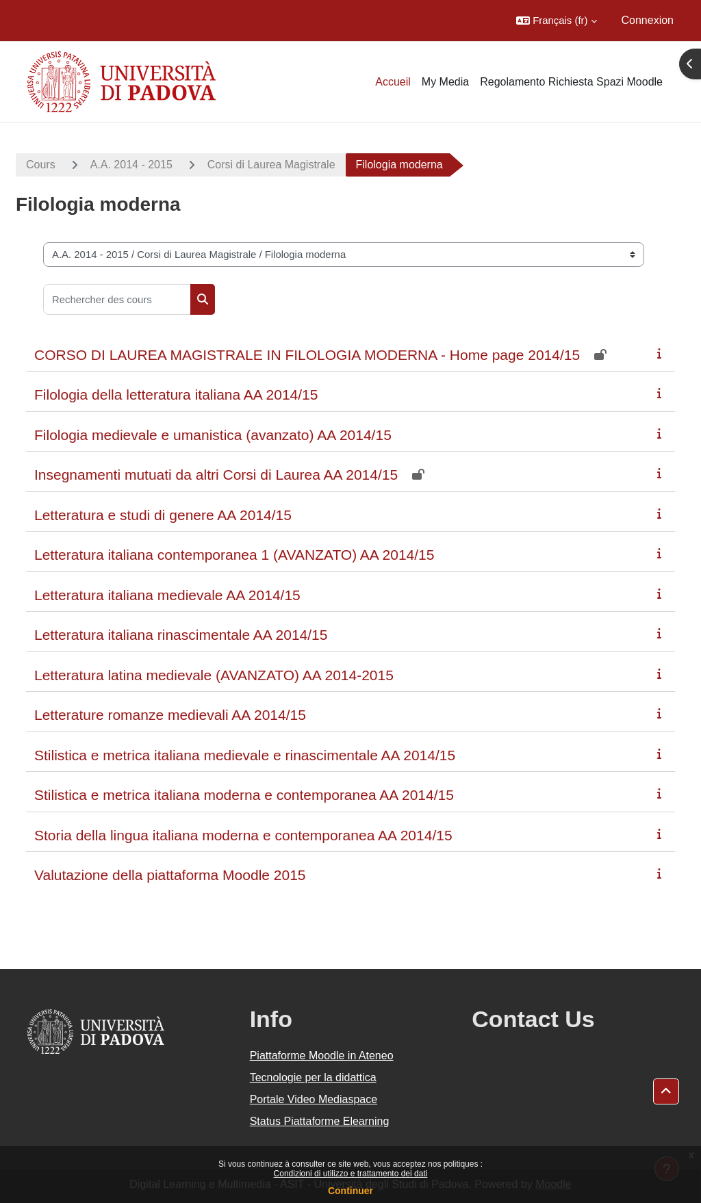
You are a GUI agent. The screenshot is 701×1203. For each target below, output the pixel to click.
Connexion (648, 20)
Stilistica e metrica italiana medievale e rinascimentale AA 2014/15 (244, 755)
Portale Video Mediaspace (314, 1099)
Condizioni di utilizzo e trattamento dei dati (351, 1173)
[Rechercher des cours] (117, 299)
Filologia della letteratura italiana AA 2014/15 (176, 394)
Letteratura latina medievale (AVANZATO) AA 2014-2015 (214, 675)
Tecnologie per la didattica (313, 1077)
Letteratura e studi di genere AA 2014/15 (163, 515)
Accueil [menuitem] (393, 82)
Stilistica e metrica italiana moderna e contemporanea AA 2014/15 (244, 795)
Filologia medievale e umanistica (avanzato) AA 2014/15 (213, 435)
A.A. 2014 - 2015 (131, 164)
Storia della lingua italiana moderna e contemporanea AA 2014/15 (243, 835)
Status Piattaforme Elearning (320, 1121)
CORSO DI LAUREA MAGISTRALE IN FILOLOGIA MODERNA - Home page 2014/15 (307, 355)
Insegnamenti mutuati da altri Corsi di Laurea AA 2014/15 (216, 474)
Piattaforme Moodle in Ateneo (322, 1055)
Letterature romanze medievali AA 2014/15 (170, 715)
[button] (556, 20)
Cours (40, 164)
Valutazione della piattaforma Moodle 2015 (170, 875)
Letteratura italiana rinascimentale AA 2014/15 (180, 635)
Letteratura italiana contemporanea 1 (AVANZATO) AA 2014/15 (234, 554)
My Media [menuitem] (445, 82)
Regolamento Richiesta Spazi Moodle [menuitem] (571, 82)
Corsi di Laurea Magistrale (271, 164)
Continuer (350, 1190)
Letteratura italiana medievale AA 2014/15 (167, 595)
